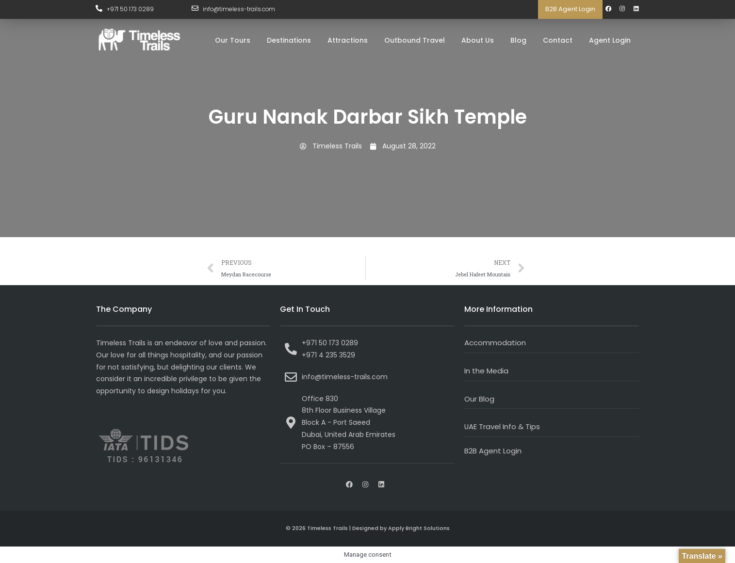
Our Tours (232, 40)
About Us (477, 40)
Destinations (289, 40)
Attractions (347, 40)
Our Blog (479, 399)
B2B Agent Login (570, 9)
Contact (557, 40)
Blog (518, 40)
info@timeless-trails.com (239, 9)
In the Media (486, 371)
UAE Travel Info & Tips (502, 426)
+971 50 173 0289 (130, 9)
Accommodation (495, 343)
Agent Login (610, 40)
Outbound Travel (414, 40)
